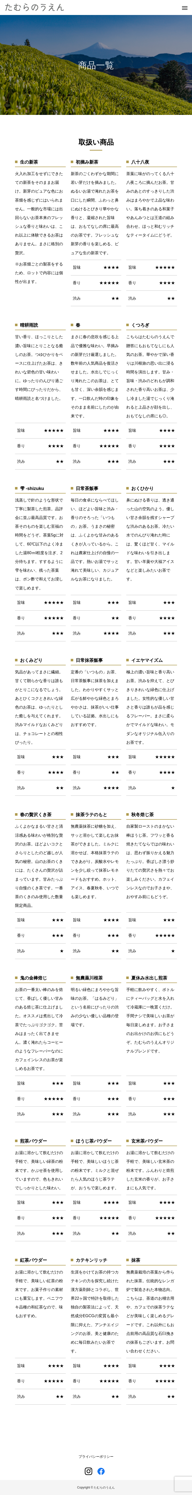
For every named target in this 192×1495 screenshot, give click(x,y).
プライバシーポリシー (96, 1457)
